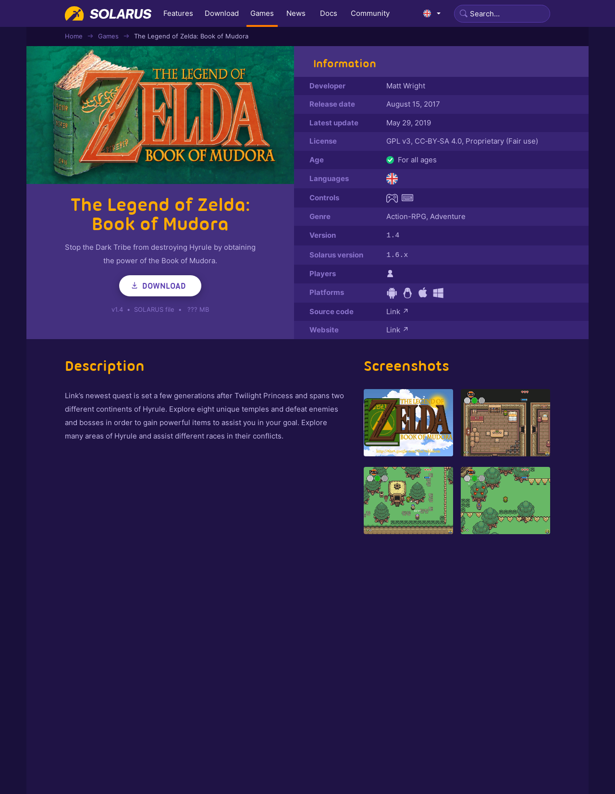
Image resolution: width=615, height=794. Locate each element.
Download (222, 13)
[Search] (502, 14)
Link (397, 310)
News (296, 13)
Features (178, 13)
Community (370, 13)
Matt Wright (405, 85)
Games (262, 13)
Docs (328, 13)
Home (74, 36)
